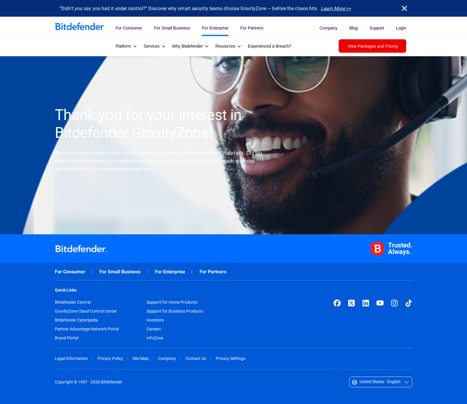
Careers (154, 329)
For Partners (213, 271)
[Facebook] (337, 303)
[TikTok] (408, 303)
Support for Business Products (175, 311)
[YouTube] (380, 303)
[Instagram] (394, 303)
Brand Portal (66, 338)
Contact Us (196, 358)
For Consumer (70, 271)
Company (167, 358)
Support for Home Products (172, 302)
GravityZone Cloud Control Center (86, 311)
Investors (155, 320)
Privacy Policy (110, 358)
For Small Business (120, 271)
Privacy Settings (230, 358)
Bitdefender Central (73, 302)
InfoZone (155, 338)
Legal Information (71, 358)
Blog (353, 28)
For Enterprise (170, 271)
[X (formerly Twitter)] (351, 303)
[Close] (404, 8)
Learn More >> (336, 8)
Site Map (141, 358)
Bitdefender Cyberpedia (76, 320)
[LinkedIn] (365, 303)
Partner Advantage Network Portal (87, 329)
